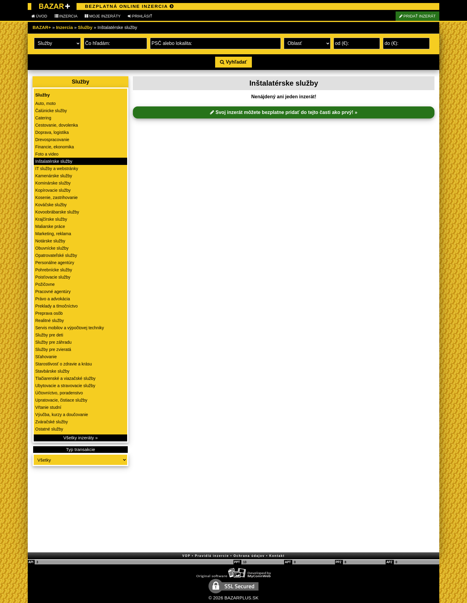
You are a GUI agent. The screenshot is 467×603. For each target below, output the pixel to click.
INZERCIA (66, 16)
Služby (85, 27)
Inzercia (64, 27)
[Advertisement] (80, 510)
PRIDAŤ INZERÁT (417, 16)
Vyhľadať (233, 62)
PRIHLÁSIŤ (140, 16)
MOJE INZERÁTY (103, 16)
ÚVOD (39, 16)
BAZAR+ (42, 27)
